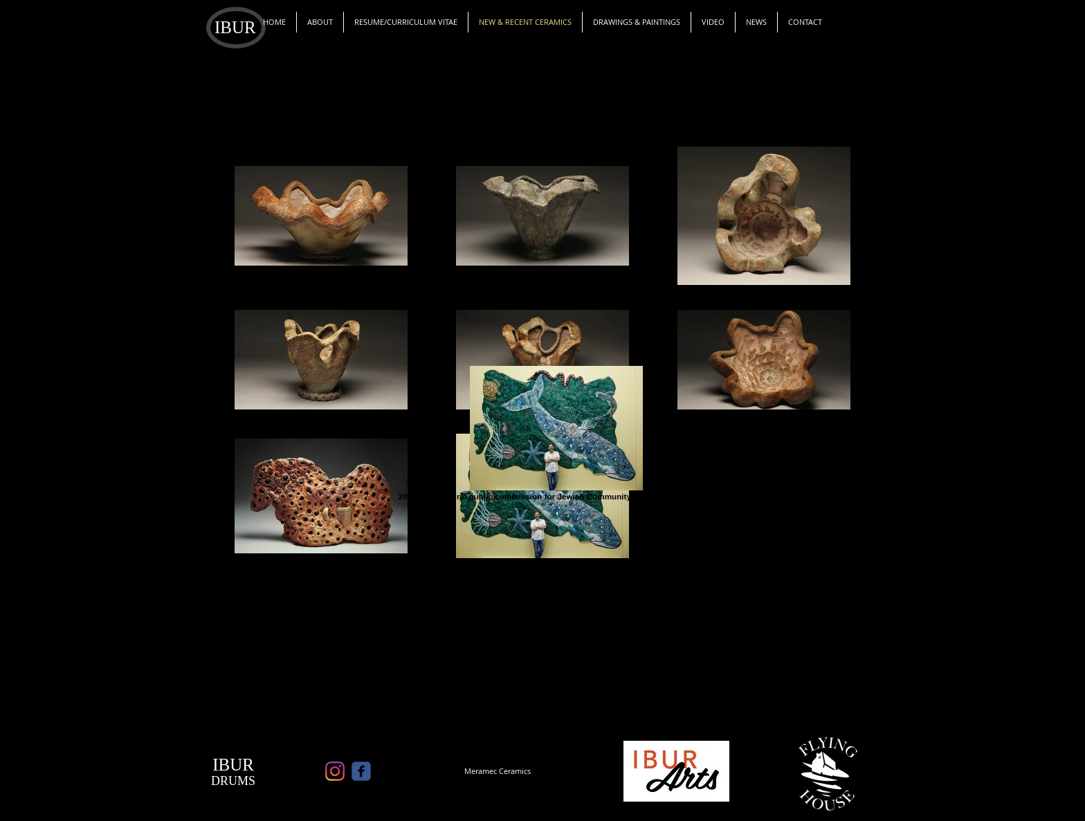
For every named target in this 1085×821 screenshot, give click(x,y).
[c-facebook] (361, 771)
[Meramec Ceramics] (497, 771)
